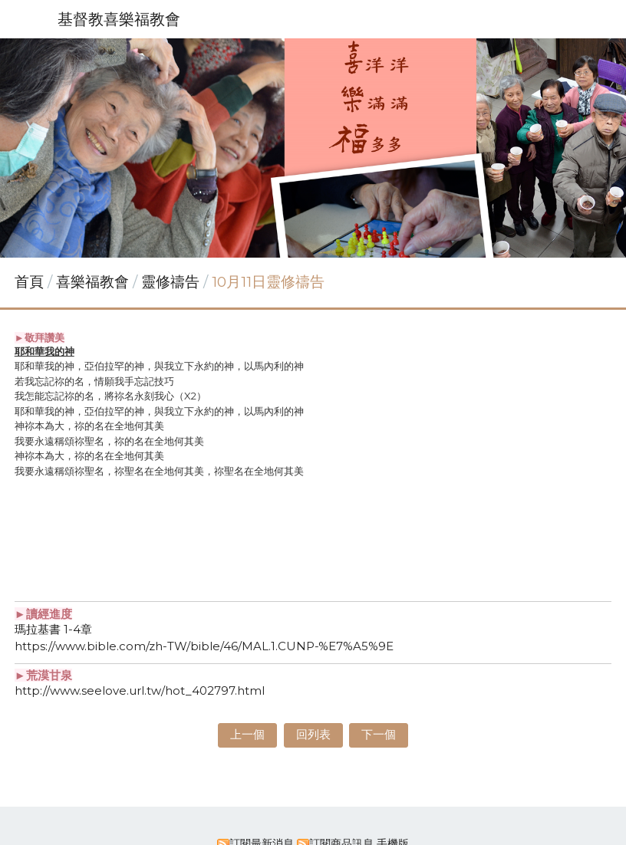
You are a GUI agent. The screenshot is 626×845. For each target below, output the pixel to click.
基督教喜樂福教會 (119, 19)
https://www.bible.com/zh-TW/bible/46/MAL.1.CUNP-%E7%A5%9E (204, 646)
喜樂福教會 (94, 282)
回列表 (313, 734)
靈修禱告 (170, 282)
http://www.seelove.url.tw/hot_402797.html (140, 690)
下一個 (378, 734)
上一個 (247, 734)
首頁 (29, 282)
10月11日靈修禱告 (268, 282)
